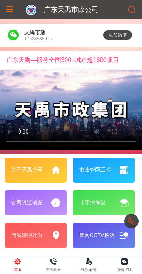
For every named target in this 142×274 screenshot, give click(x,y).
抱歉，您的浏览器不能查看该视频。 (71, 110)
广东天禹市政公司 (71, 9)
